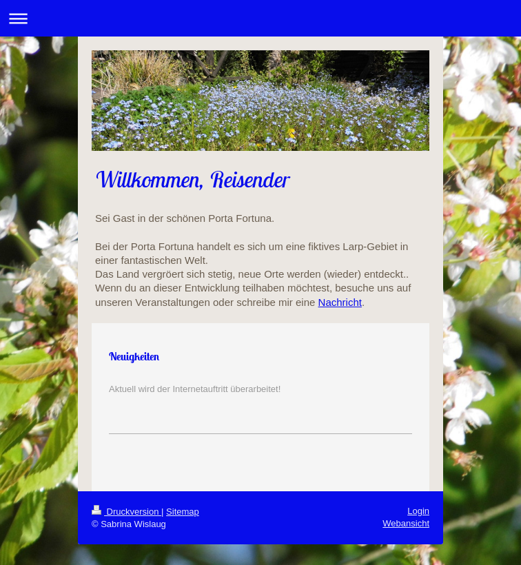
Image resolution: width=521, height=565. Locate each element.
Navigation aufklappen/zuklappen (260, 18)
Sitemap (182, 511)
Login (418, 511)
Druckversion (126, 511)
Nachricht (340, 302)
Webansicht (405, 523)
